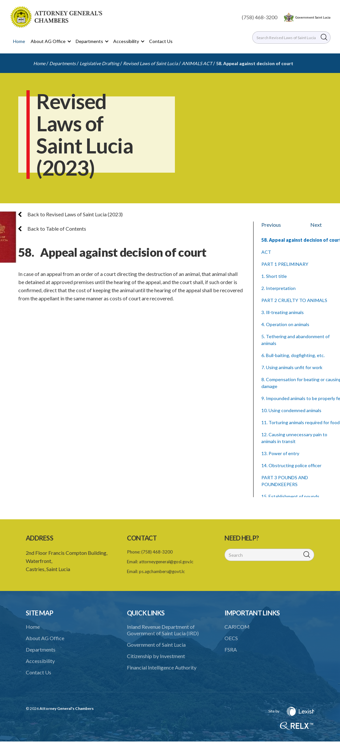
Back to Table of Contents (52, 228)
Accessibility (40, 661)
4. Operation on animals (285, 324)
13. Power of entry (280, 453)
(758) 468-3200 (259, 17)
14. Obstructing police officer (291, 465)
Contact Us (161, 41)
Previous (271, 225)
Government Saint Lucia (313, 17)
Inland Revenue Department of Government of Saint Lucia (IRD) (163, 630)
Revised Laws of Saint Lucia (150, 63)
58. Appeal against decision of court (254, 63)
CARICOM (237, 627)
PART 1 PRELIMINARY (284, 264)
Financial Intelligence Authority (161, 667)
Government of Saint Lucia (156, 644)
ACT (266, 252)
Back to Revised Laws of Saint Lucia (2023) (70, 214)
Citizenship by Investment (156, 656)
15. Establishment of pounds (290, 496)
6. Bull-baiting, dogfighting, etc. (293, 355)
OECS (231, 638)
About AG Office (45, 638)
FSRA (230, 649)
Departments (62, 63)
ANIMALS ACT (197, 63)
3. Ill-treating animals (282, 312)
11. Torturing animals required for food (300, 422)
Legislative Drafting (99, 63)
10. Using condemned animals (291, 410)
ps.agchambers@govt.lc (162, 571)
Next (316, 225)
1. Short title (274, 276)
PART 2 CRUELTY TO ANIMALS (294, 300)
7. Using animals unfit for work (291, 367)
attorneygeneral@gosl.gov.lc (166, 561)
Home (19, 41)
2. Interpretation (278, 288)
